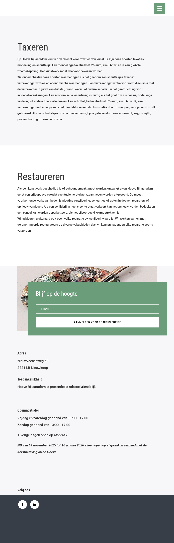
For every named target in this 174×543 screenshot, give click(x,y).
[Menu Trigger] (159, 8)
